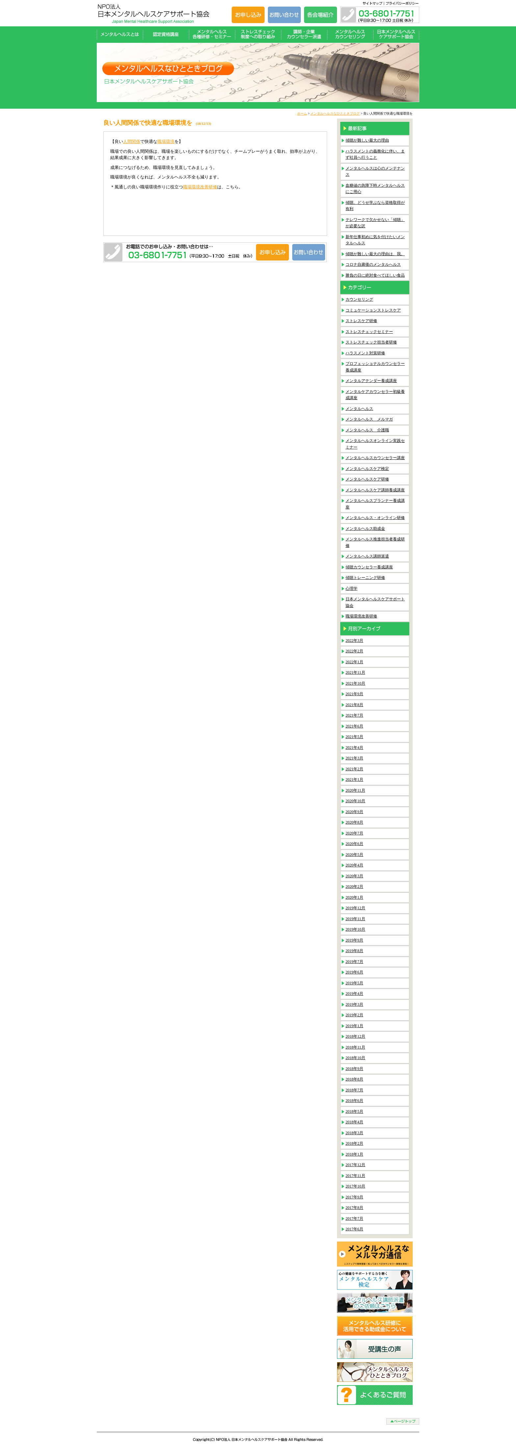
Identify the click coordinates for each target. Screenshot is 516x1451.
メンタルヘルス (359, 408)
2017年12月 (355, 1165)
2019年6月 (354, 972)
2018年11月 (355, 1047)
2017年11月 (355, 1175)
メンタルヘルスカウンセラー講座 (375, 457)
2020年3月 (354, 876)
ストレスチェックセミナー (369, 331)
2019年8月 (354, 950)
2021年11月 (355, 672)
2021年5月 (354, 736)
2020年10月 (355, 801)
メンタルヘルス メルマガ (369, 419)
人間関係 (131, 141)
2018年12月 (355, 1036)
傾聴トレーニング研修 (365, 577)
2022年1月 (354, 662)
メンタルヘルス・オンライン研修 (375, 517)
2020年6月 (354, 843)
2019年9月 (354, 940)
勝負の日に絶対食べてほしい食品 (375, 275)
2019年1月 (354, 1026)
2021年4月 (354, 747)
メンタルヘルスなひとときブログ (335, 113)
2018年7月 (354, 1090)
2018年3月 (354, 1133)
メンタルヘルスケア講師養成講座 (375, 490)
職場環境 (165, 141)
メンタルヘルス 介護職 (367, 430)
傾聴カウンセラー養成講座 (369, 567)
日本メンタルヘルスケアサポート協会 (396, 34)
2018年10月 (355, 1057)
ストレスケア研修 (361, 320)
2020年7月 (354, 833)
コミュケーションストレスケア (373, 310)
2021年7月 (354, 715)
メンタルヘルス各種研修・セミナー (212, 34)
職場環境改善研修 (200, 186)
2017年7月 (354, 1218)
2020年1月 (354, 897)
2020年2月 (354, 886)
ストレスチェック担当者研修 (371, 342)
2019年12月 (355, 908)
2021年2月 (354, 769)
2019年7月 (354, 961)
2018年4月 (354, 1122)
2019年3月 (354, 1004)
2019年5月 (354, 983)
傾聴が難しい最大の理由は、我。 (375, 254)
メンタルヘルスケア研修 (367, 479)
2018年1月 (354, 1154)
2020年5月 (354, 854)
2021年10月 (355, 683)
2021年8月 (354, 704)
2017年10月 (355, 1186)
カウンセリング (359, 299)
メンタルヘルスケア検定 (367, 468)
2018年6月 (354, 1100)
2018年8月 (354, 1079)
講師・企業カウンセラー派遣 (304, 34)
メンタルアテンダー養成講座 (371, 380)
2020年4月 (354, 865)
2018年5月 (354, 1111)
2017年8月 (354, 1207)
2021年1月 (354, 779)
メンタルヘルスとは (120, 34)
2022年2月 (354, 651)
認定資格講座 (166, 34)
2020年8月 (354, 822)
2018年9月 (354, 1068)
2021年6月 (354, 726)
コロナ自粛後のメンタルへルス (373, 264)
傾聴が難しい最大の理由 (367, 140)
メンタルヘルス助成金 (365, 528)
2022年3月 (354, 640)
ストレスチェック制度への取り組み (258, 34)
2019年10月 (355, 929)
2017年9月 (354, 1197)
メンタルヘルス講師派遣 (367, 556)
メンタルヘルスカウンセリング (350, 34)
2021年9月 (354, 694)
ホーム (302, 113)
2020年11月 (355, 790)
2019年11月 (355, 919)
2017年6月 (354, 1229)
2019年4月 (354, 993)
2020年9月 (354, 811)
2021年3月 (354, 758)
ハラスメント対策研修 (365, 353)
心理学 (351, 588)
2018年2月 (354, 1143)
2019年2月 (354, 1015)
